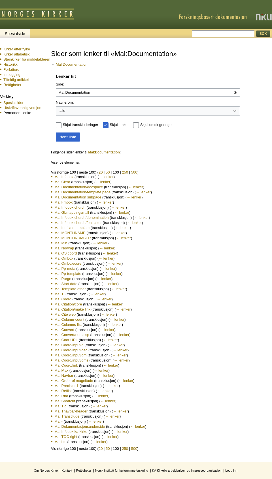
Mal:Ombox (63, 258)
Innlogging (11, 74)
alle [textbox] (62, 110)
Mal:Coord (62, 299)
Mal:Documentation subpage (77, 197)
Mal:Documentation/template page (82, 192)
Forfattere (11, 69)
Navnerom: (65, 102)
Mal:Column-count (69, 319)
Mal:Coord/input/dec (70, 350)
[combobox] (148, 92)
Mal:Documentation (72, 64)
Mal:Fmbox (63, 202)
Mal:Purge (62, 279)
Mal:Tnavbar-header (71, 411)
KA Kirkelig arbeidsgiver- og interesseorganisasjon (187, 470)
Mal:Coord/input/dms (71, 360)
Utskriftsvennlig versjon (22, 108)
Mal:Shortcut (64, 401)
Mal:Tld (60, 406)
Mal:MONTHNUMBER (72, 238)
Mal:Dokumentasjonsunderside (79, 426)
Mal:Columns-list (68, 324)
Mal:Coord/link (66, 365)
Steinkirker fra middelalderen (26, 59)
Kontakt (66, 470)
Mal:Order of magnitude (73, 381)
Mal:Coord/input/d (69, 345)
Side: (60, 84)
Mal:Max (61, 370)
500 (134, 172)
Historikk (10, 64)
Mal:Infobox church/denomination (81, 217)
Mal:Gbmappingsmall (71, 212)
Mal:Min (60, 243)
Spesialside (15, 33)
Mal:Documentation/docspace (78, 187)
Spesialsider (13, 102)
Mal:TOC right (65, 437)
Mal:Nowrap (64, 248)
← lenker (106, 177)
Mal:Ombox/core (67, 263)
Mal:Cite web (65, 314)
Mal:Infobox (63, 177)
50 (108, 172)
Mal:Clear (62, 182)
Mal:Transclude (66, 416)
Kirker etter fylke (16, 49)
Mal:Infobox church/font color (78, 223)
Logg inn (231, 470)
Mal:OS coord (65, 253)
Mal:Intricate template (72, 228)
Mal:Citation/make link (72, 309)
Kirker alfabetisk (16, 54)
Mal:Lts (60, 442)
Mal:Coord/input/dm (70, 355)
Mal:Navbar (63, 375)
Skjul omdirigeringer (156, 125)
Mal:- (58, 421)
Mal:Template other (70, 289)
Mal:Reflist (63, 391)
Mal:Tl (59, 294)
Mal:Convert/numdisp (71, 335)
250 (125, 172)
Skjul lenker (119, 125)
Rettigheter (12, 85)
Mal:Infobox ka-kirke (70, 431)
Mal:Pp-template (67, 273)
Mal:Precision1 (66, 386)
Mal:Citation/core (68, 304)
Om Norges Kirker (46, 470)
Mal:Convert (64, 330)
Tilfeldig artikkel (16, 80)
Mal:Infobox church (70, 207)
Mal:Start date (65, 284)
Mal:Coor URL (66, 340)
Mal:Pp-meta (64, 268)
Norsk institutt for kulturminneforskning (121, 470)
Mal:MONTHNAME (70, 233)
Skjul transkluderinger (80, 125)
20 (101, 172)
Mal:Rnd (61, 396)
